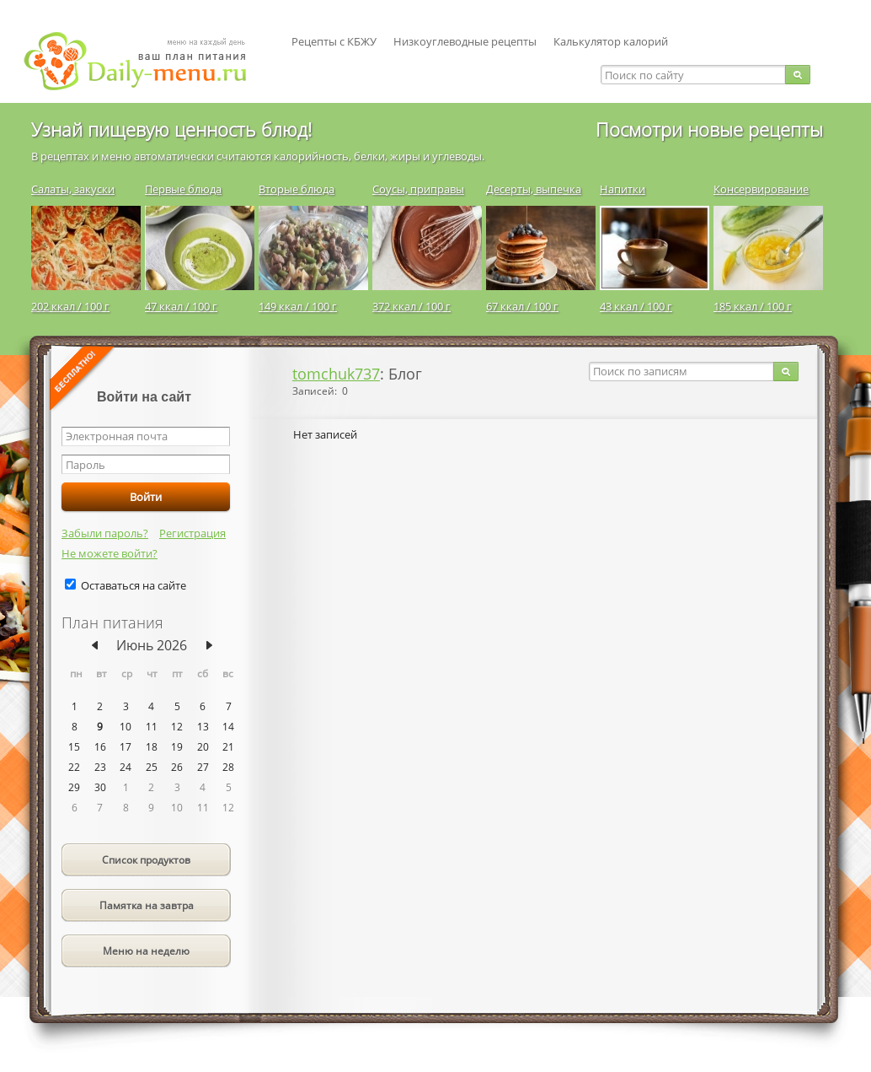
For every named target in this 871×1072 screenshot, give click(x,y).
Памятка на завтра (146, 905)
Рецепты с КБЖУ (334, 41)
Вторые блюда (296, 189)
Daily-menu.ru (146, 61)
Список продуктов (146, 860)
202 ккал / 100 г (70, 306)
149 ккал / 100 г (298, 306)
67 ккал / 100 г (522, 306)
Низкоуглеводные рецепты (465, 41)
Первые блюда (183, 189)
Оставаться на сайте (133, 585)
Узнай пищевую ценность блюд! (171, 129)
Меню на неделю (146, 951)
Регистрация (192, 533)
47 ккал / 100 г (181, 306)
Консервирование (761, 189)
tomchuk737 (336, 374)
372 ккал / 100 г (411, 306)
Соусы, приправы (418, 189)
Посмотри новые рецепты (709, 129)
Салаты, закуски (73, 189)
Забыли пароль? (104, 533)
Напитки (622, 189)
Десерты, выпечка (533, 189)
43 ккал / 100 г (636, 306)
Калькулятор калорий (610, 41)
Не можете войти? (109, 553)
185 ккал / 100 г (752, 306)
